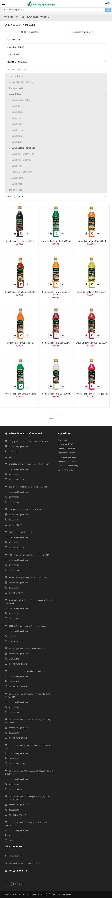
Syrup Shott (17, 184)
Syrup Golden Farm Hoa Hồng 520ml (91, 394)
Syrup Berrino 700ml (21, 100)
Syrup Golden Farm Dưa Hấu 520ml (91, 343)
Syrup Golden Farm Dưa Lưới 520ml (20, 394)
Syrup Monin (17, 124)
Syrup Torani (17, 130)
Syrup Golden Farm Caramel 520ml (20, 292)
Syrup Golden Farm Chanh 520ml (91, 292)
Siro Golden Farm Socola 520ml (20, 241)
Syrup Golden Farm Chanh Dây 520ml (56, 293)
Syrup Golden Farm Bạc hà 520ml (56, 241)
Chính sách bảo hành (66, 448)
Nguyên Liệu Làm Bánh (22, 172)
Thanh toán (62, 440)
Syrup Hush (17, 142)
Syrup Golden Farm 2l (21, 160)
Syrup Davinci (18, 136)
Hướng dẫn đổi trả (65, 444)
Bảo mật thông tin (65, 470)
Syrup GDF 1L (18, 106)
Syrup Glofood (18, 112)
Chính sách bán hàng (66, 453)
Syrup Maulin (17, 178)
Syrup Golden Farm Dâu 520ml (56, 343)
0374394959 (12, 759)
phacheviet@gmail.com (16, 447)
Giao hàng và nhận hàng (68, 466)
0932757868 (12, 452)
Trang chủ (8, 17)
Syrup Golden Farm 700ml (23, 154)
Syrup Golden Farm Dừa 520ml (56, 394)
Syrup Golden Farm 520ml (24, 148)
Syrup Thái (16, 166)
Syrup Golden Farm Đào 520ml (20, 343)
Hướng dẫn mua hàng (67, 457)
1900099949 (12, 474)
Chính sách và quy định (67, 461)
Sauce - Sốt (17, 118)
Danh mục (20, 17)
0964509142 (12, 659)
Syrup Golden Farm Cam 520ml (92, 241)
